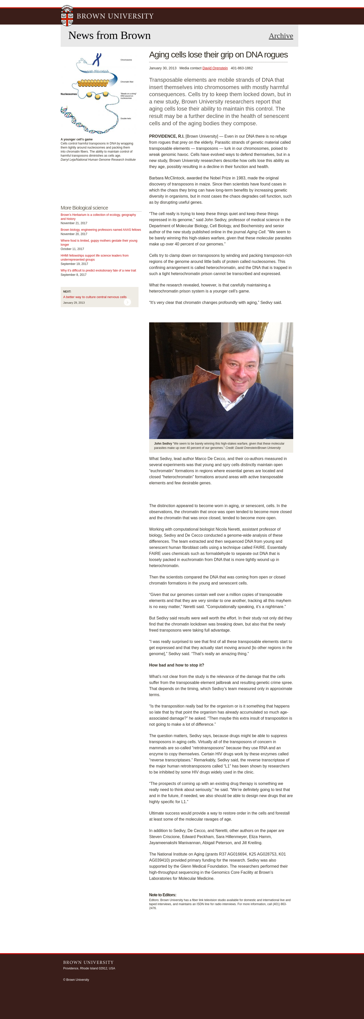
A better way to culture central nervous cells (95, 297)
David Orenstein (215, 68)
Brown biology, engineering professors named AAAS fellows (101, 230)
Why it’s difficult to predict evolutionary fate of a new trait (98, 270)
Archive (281, 36)
